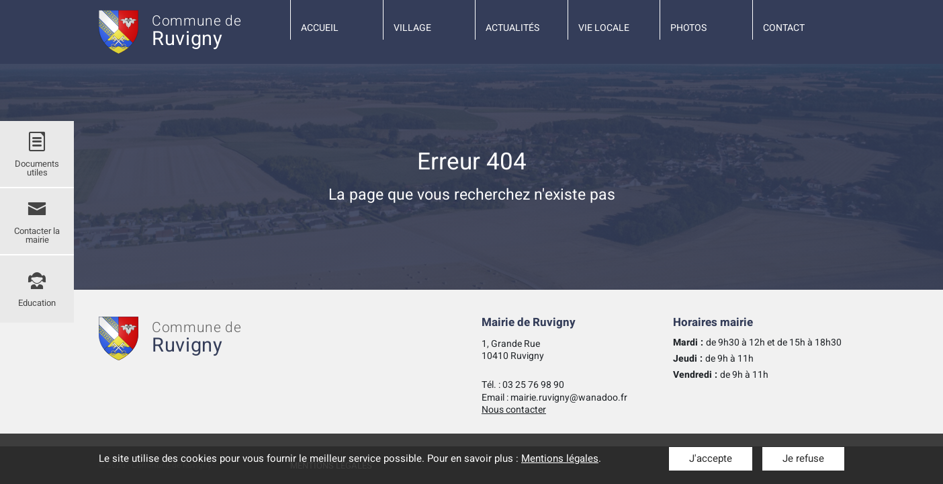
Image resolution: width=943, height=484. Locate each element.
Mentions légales (559, 458)
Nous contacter (514, 410)
